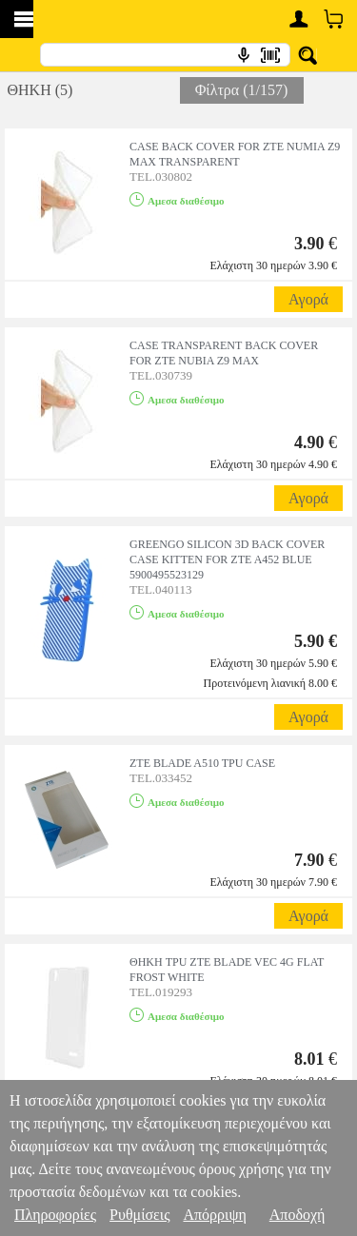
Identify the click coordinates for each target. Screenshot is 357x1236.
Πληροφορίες (55, 1215)
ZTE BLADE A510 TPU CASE (202, 763)
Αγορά (308, 299)
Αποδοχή (297, 1215)
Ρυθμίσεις (139, 1215)
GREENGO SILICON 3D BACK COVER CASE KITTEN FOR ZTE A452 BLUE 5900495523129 (227, 559)
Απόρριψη (214, 1215)
